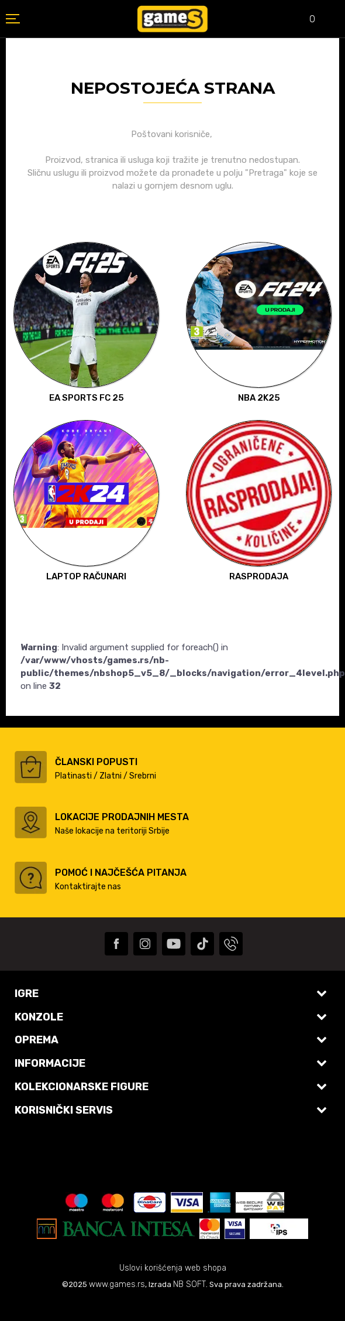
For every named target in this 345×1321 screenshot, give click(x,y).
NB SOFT (189, 1284)
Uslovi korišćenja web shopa (172, 1268)
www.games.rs (117, 1284)
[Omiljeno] (304, 20)
